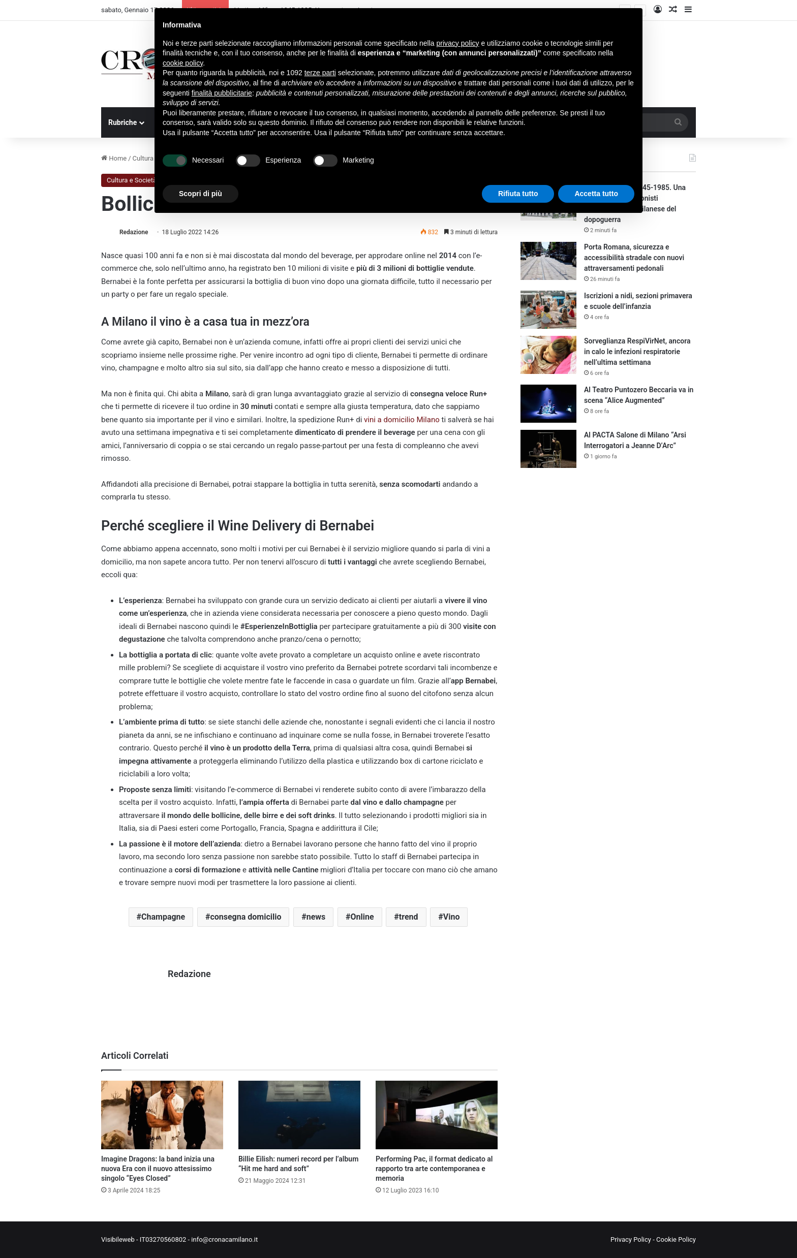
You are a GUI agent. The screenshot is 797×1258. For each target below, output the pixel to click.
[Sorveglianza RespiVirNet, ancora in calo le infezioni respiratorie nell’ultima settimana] (548, 355)
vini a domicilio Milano (402, 419)
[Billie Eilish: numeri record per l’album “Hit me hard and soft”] (299, 1115)
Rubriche (122, 122)
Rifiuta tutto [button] (518, 194)
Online (362, 917)
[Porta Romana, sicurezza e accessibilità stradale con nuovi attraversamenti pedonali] (548, 261)
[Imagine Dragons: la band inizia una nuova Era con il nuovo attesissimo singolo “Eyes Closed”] (162, 1115)
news (316, 917)
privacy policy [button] (458, 43)
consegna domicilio (245, 917)
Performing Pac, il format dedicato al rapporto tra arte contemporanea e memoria (434, 1168)
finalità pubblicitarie (222, 93)
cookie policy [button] (183, 63)
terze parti (320, 73)
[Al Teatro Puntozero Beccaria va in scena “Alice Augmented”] (548, 404)
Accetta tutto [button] (596, 194)
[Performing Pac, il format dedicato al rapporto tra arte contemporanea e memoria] (437, 1115)
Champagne (163, 917)
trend (408, 917)
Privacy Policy (630, 1239)
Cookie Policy (676, 1239)
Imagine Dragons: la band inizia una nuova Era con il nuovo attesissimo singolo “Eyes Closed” (157, 1168)
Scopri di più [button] (200, 194)
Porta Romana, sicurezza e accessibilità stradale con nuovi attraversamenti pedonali (634, 257)
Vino (451, 917)
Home (114, 158)
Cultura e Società (132, 180)
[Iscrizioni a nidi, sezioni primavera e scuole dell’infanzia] (548, 310)
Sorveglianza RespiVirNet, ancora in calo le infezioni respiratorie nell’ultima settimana (637, 351)
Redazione (133, 232)
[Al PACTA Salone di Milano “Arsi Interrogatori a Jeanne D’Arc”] (548, 449)
